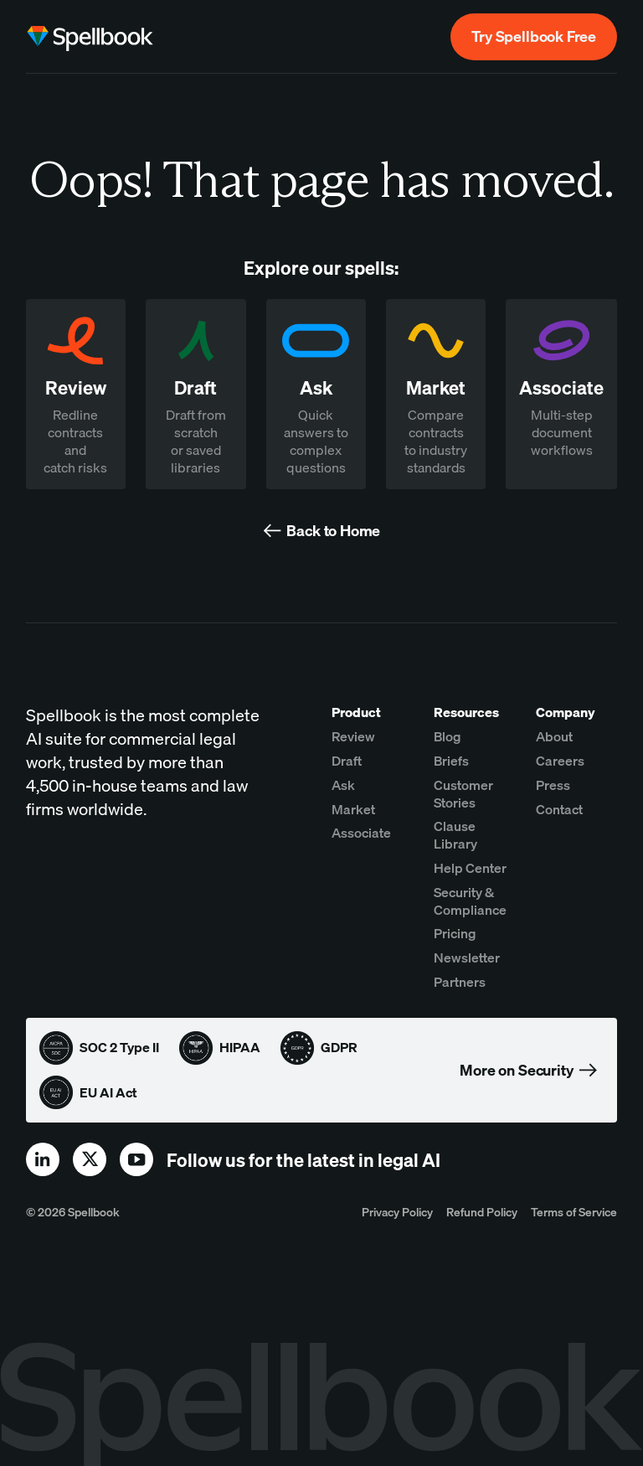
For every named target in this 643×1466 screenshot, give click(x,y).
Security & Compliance (470, 901)
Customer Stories (463, 793)
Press (553, 785)
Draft (347, 761)
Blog (447, 736)
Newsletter (467, 957)
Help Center (470, 868)
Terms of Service (574, 1211)
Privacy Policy (397, 1211)
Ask (343, 785)
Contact (559, 809)
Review (353, 736)
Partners (460, 982)
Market (353, 809)
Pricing (455, 933)
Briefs (451, 761)
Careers (560, 761)
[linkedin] (42, 1159)
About (554, 736)
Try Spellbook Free (533, 36)
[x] (89, 1159)
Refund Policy (481, 1211)
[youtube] (136, 1159)
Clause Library (455, 834)
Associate (361, 833)
